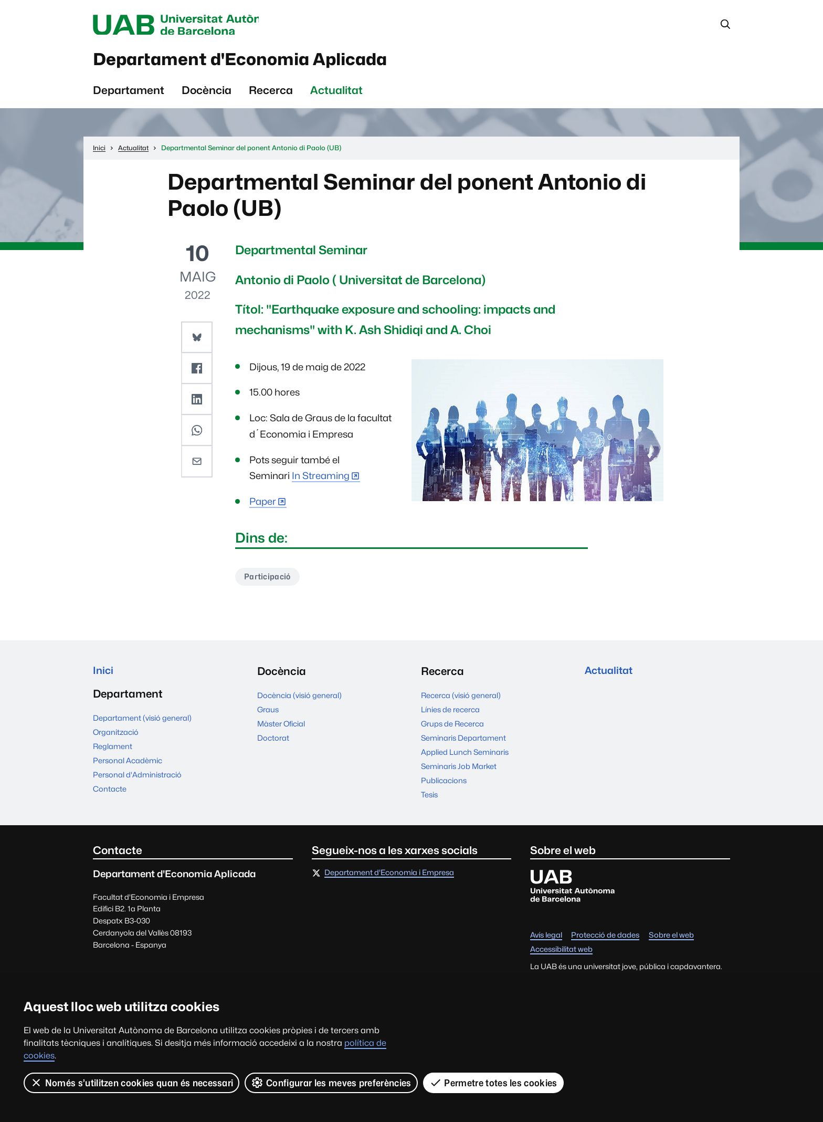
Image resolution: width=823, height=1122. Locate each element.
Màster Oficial (281, 729)
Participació (269, 582)
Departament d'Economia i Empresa (389, 879)
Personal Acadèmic (127, 768)
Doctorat (273, 743)
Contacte (109, 796)
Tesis (429, 800)
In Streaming (321, 480)
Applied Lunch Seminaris (465, 757)
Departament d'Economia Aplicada (265, 62)
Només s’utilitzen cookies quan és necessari (132, 1082)
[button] (197, 341)
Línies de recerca (450, 715)
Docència (206, 94)
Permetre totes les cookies (493, 1082)
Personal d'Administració (137, 782)
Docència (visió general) (299, 701)
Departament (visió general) (142, 725)
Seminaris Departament (463, 743)
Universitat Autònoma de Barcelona (192, 25)
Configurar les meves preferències (331, 1082)
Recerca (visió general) (461, 701)
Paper (262, 506)
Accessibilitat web (561, 955)
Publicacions (444, 786)
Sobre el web (671, 941)
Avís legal (546, 941)
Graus (268, 715)
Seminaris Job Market (459, 771)
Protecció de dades (605, 941)
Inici (103, 676)
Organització (116, 739)
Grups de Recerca (452, 729)
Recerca (271, 94)
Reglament (112, 754)
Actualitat (336, 94)
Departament (128, 94)
